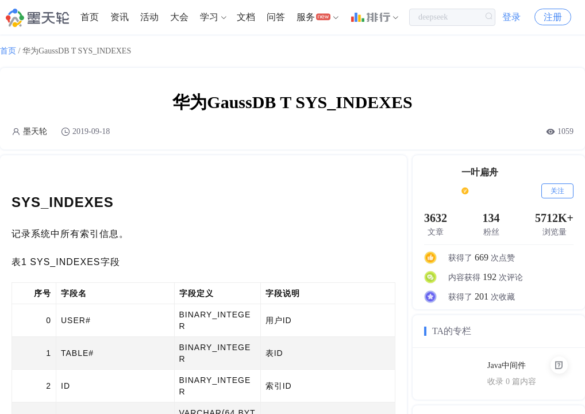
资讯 (119, 17)
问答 (276, 17)
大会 (179, 17)
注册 (553, 17)
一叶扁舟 (479, 172)
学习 (209, 17)
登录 (511, 17)
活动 (149, 17)
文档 (246, 17)
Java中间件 (506, 365)
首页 (89, 17)
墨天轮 (35, 131)
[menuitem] (89, 17)
